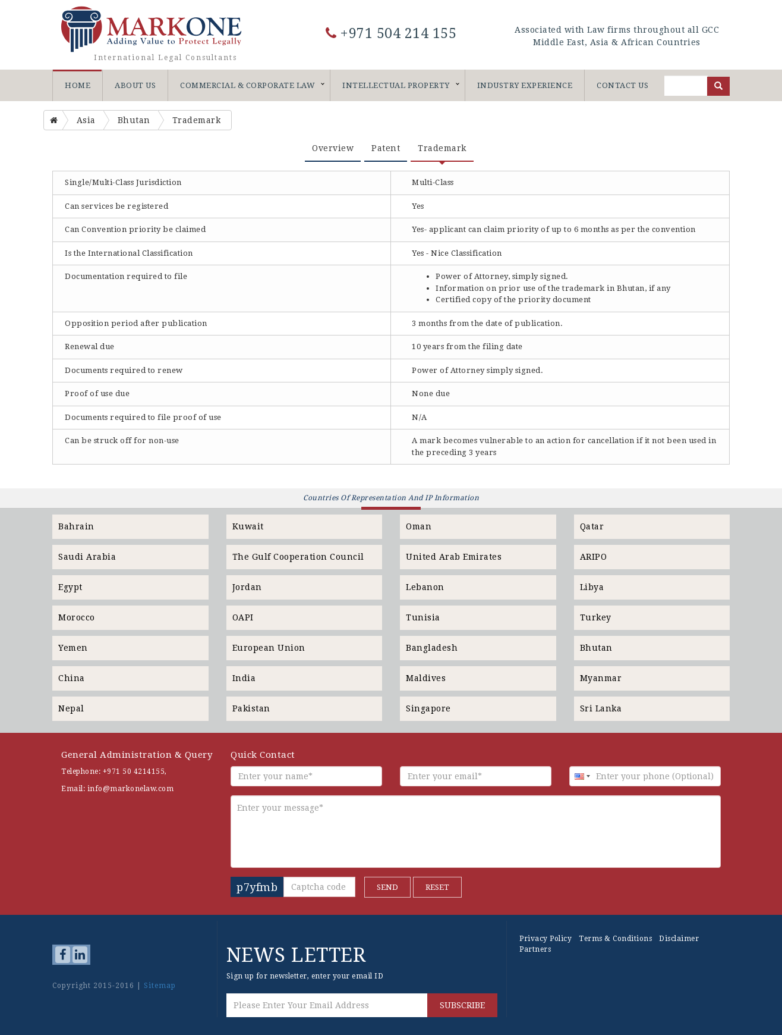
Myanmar (601, 678)
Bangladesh (432, 648)
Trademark (442, 148)
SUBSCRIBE (462, 1005)
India (244, 678)
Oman (418, 526)
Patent (385, 148)
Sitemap (160, 985)
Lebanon (425, 587)
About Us (135, 85)
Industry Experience (525, 85)
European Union (268, 648)
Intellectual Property (396, 85)
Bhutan (596, 648)
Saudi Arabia (87, 557)
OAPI (243, 617)
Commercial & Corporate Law (247, 85)
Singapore (428, 708)
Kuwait (248, 526)
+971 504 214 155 (391, 34)
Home (77, 85)
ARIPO (593, 557)
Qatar (592, 526)
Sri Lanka (601, 708)
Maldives (426, 678)
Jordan (247, 587)
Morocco (76, 617)
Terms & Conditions (615, 938)
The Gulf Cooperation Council (298, 557)
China (71, 678)
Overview (333, 148)
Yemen (73, 648)
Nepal (71, 708)
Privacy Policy (545, 938)
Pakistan (251, 708)
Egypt (70, 587)
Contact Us (622, 85)
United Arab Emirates (454, 557)
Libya (592, 587)
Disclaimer (679, 938)
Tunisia (423, 617)
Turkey (595, 617)
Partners (535, 949)
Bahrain (76, 526)
